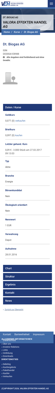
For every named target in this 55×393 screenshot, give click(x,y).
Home (7, 32)
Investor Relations (10, 347)
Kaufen (5, 373)
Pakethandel (7, 370)
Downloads (7, 356)
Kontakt (7, 334)
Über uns (6, 344)
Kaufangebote (8, 367)
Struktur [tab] (10, 276)
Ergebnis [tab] (10, 284)
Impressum (38, 334)
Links (4, 350)
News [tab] (8, 300)
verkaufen (20, 120)
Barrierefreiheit (21, 334)
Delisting (6, 364)
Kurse (17, 32)
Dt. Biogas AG (31, 32)
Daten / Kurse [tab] (13, 107)
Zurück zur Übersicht (13, 309)
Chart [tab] (8, 268)
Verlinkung (7, 353)
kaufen (18, 135)
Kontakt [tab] (9, 292)
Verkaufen (6, 376)
